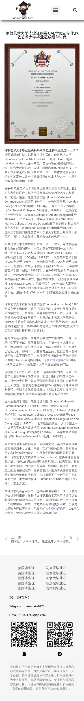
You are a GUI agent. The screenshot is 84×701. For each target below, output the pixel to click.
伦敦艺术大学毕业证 (57, 360)
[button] (55, 10)
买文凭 (49, 675)
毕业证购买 (58, 508)
